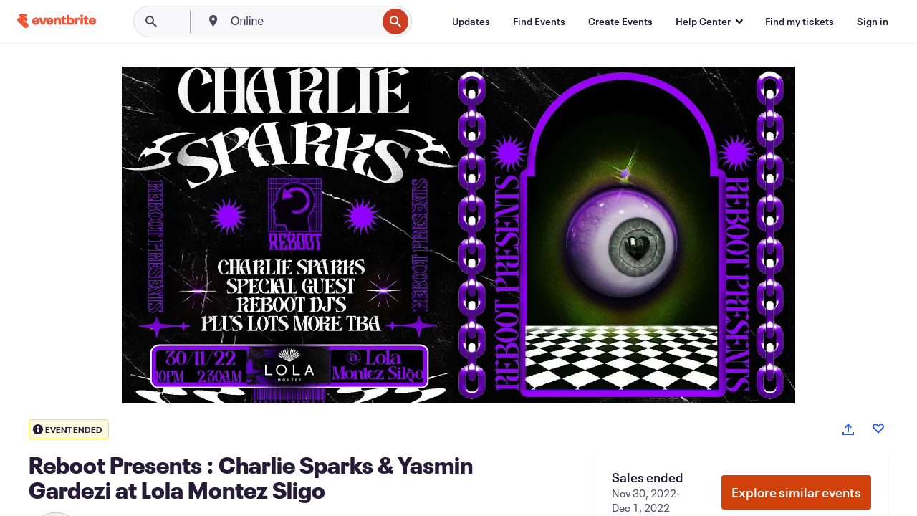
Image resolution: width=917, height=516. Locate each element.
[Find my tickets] (799, 21)
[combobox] (302, 21)
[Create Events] (620, 21)
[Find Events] (539, 21)
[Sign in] (872, 21)
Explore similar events (796, 492)
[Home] (56, 21)
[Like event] (878, 429)
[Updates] (471, 21)
